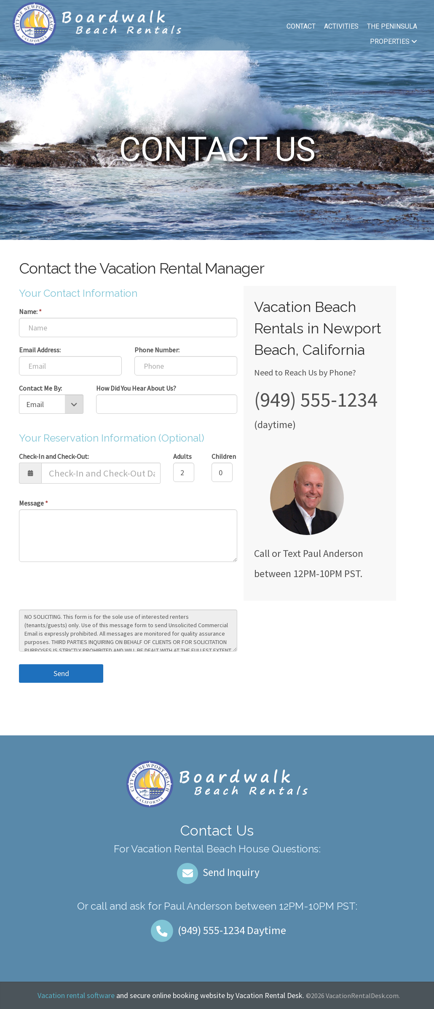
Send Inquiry (217, 872)
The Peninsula (392, 26)
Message (33, 503)
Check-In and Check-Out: (54, 456)
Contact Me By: (40, 388)
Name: (30, 311)
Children (224, 456)
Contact (301, 26)
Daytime (217, 930)
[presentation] (83, 586)
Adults (182, 456)
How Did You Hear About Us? (136, 388)
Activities (341, 26)
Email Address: (40, 350)
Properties (393, 41)
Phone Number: (156, 350)
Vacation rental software (76, 995)
